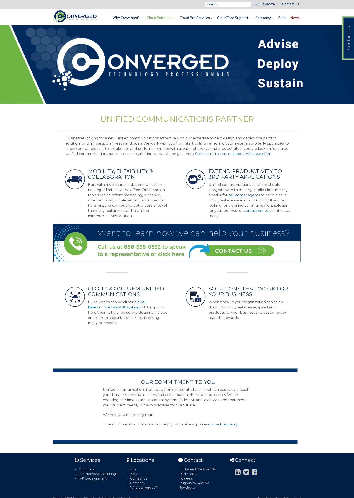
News (295, 17)
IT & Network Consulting (97, 474)
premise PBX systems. (122, 307)
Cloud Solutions (161, 17)
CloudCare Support (234, 17)
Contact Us (290, 4)
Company (264, 17)
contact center (257, 211)
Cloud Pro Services (196, 17)
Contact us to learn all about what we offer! (233, 154)
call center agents (244, 195)
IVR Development (93, 478)
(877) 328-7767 (265, 4)
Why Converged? (127, 17)
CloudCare (86, 469)
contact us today (222, 424)
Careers (187, 478)
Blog (282, 17)
